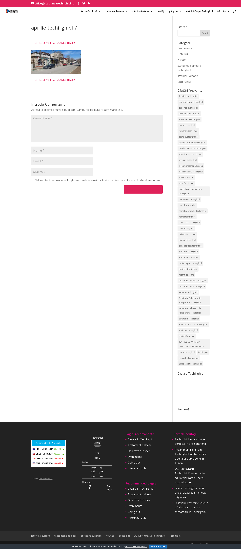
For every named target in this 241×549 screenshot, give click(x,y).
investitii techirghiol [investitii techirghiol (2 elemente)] (188, 160)
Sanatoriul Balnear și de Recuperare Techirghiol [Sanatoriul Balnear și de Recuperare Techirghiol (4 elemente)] (190, 310)
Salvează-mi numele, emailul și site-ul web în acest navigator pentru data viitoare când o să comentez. (98, 180)
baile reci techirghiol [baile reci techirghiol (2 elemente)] (188, 107)
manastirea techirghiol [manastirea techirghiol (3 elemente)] (189, 199)
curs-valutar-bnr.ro (45, 479)
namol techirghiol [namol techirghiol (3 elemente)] (187, 216)
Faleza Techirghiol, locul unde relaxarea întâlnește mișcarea (190, 492)
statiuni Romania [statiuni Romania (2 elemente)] (186, 336)
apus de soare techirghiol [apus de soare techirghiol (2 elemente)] (191, 102)
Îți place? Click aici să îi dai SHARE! (55, 43)
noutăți (160, 11)
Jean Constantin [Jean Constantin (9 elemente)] (186, 177)
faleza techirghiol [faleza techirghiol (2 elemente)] (187, 125)
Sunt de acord (158, 546)
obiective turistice (140, 11)
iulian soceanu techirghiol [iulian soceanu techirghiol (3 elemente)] (191, 171)
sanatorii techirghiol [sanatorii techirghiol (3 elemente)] (188, 292)
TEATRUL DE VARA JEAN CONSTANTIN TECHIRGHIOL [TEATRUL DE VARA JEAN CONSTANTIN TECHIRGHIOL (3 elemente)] (192, 344)
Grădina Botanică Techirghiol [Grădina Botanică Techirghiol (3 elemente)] (192, 148)
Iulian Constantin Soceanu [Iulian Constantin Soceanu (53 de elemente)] (191, 166)
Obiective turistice (139, 451)
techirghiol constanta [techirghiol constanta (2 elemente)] (189, 358)
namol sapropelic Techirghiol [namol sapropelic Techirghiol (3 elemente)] (192, 211)
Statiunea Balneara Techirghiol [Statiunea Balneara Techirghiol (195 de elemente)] (193, 324)
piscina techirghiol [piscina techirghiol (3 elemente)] (187, 240)
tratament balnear (114, 11)
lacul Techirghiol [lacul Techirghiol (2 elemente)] (186, 183)
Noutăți (182, 60)
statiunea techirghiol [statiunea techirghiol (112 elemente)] (188, 330)
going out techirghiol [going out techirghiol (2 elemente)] (188, 136)
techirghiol (184, 81)
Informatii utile (137, 468)
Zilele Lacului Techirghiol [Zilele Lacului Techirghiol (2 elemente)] (190, 363)
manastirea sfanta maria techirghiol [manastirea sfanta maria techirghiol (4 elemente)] (190, 191)
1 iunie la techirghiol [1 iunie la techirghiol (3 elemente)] (188, 96)
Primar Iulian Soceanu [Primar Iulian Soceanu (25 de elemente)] (189, 257)
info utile (221, 11)
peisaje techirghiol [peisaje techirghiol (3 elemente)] (187, 234)
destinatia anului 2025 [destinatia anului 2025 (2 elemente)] (189, 113)
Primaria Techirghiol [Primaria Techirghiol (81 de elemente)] (188, 251)
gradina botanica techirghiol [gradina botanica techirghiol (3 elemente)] (192, 142)
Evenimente (185, 48)
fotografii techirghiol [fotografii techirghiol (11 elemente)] (188, 131)
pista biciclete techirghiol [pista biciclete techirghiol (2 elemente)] (190, 245)
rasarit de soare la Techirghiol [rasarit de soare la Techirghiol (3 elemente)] (193, 280)
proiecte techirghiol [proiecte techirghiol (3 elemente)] (188, 269)
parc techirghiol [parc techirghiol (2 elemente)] (186, 228)
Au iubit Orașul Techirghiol (199, 11)
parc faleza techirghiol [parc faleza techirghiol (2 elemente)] (189, 222)
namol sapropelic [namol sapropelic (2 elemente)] (187, 205)
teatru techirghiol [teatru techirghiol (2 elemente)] (187, 352)
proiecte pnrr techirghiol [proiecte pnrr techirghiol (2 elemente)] (190, 263)
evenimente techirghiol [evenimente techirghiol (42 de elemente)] (189, 119)
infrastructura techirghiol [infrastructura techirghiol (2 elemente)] (190, 154)
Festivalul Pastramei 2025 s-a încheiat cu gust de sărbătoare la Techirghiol (192, 507)
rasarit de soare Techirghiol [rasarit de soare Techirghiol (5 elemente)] (192, 286)
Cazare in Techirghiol (141, 439)
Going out (134, 462)
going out (174, 11)
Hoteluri (183, 54)
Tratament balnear (139, 445)
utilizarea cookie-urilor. (136, 546)
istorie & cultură (89, 11)
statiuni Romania (188, 76)
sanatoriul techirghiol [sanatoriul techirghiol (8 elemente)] (189, 318)
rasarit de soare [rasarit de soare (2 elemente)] (186, 274)
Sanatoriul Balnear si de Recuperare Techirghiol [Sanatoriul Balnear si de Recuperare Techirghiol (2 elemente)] (190, 300)
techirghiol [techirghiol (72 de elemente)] (203, 352)
